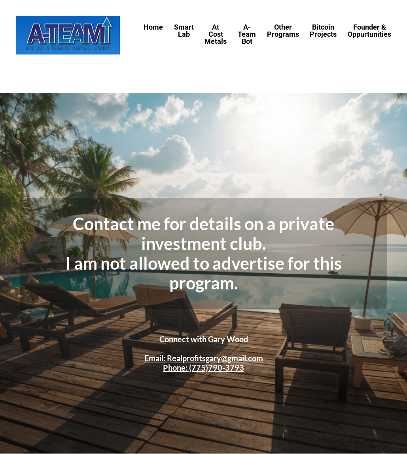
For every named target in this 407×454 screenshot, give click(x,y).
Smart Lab (184, 31)
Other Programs (283, 31)
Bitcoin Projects (323, 31)
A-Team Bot (247, 34)
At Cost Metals (215, 34)
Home (153, 27)
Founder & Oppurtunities (369, 31)
